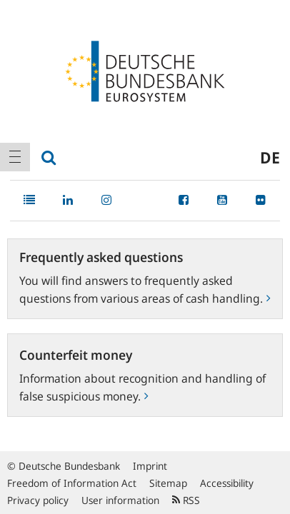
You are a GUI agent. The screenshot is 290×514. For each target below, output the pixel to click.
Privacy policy (38, 500)
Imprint (150, 466)
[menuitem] (15, 157)
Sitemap (168, 483)
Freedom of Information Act (71, 483)
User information (120, 500)
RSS (186, 500)
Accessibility (227, 483)
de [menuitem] (270, 157)
